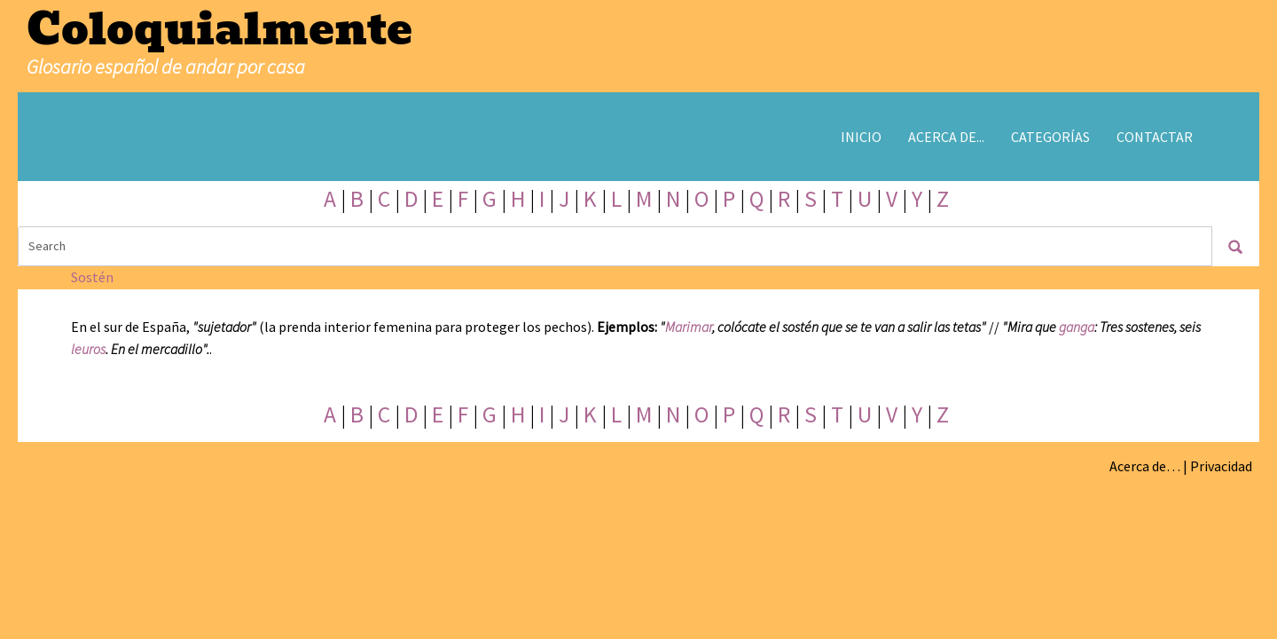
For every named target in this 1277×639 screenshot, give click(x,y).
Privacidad (1221, 466)
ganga (1076, 326)
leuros (88, 349)
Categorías (1050, 137)
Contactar (1154, 137)
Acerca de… (1144, 466)
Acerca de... (946, 137)
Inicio (861, 137)
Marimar (688, 326)
